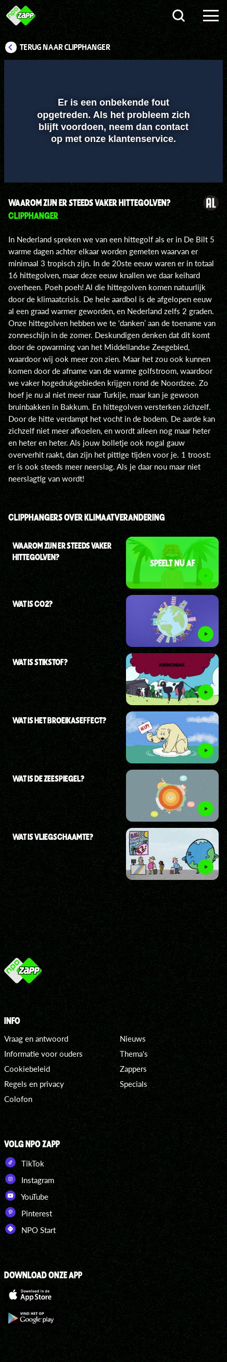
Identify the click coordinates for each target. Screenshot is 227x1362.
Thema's (134, 1053)
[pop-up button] (167, 74)
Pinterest (28, 1212)
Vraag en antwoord (36, 1038)
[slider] (112, 170)
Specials (133, 1083)
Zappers (133, 1068)
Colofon (18, 1099)
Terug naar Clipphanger (65, 47)
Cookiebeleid (27, 1068)
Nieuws (133, 1038)
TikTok (24, 1162)
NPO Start (30, 1229)
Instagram (29, 1179)
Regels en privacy (34, 1083)
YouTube (26, 1195)
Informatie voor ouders (43, 1053)
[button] (188, 74)
